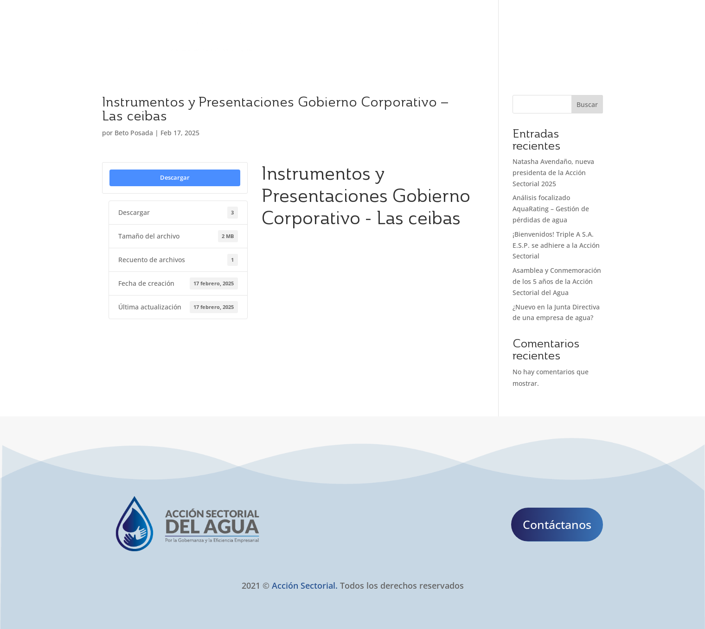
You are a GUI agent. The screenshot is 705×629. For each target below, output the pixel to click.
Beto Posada (134, 132)
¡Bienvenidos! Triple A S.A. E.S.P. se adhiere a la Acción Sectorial (556, 245)
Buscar (587, 104)
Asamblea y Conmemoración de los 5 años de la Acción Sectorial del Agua (557, 281)
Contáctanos (557, 524)
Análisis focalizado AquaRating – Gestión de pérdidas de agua (551, 208)
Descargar (175, 177)
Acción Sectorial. (305, 585)
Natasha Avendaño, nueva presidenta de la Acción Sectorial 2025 (553, 172)
